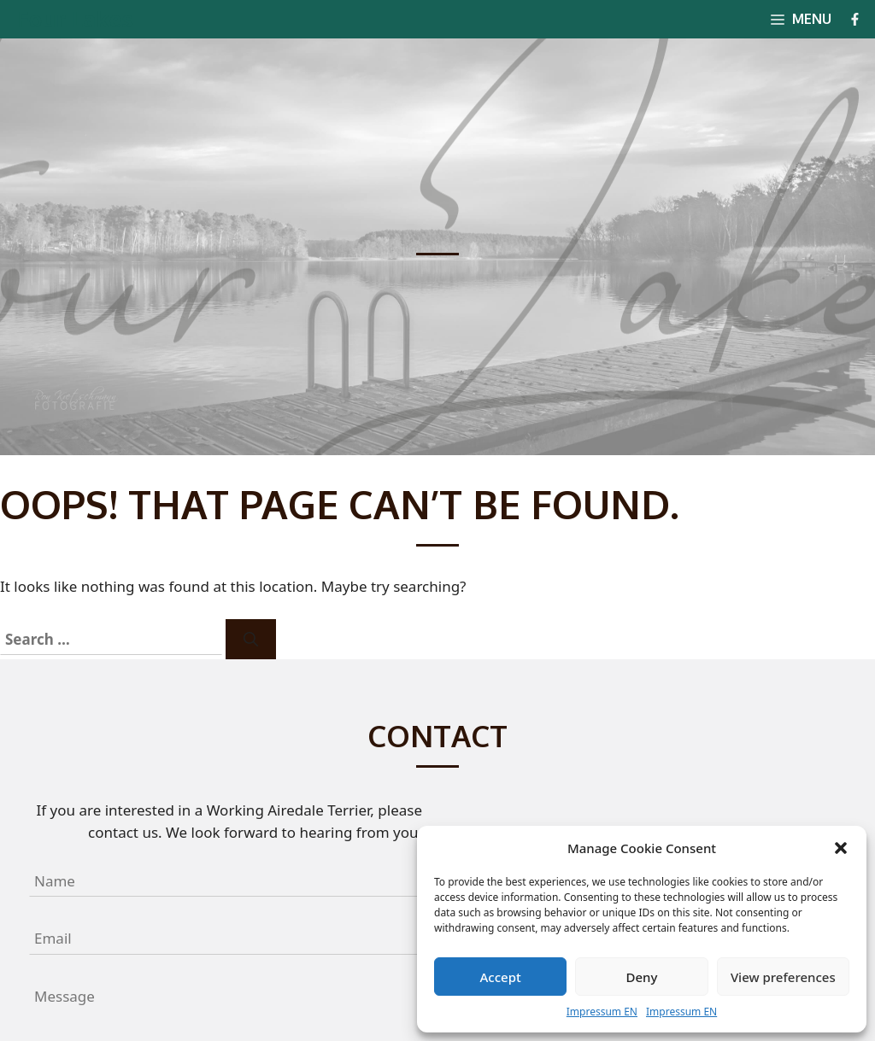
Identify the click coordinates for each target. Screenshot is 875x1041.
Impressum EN (602, 1011)
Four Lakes (74, 18)
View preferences (783, 976)
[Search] (251, 639)
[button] (840, 848)
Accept (500, 976)
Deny (642, 976)
